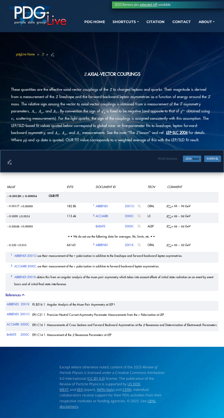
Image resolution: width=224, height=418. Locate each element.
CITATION (151, 24)
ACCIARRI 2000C (25, 267)
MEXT (64, 390)
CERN (127, 390)
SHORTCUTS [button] (121, 24)
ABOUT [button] (204, 24)
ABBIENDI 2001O (25, 256)
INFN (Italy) (106, 390)
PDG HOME (87, 29)
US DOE (133, 384)
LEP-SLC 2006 (177, 133)
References (15, 295)
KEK (80, 390)
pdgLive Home (25, 54)
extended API (149, 4)
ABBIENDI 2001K (25, 277)
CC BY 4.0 (96, 379)
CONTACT (179, 24)
